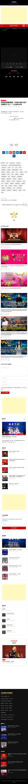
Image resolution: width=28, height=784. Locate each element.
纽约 (2, 185)
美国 (6, 185)
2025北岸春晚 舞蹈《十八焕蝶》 (15, 574)
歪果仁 (13, 181)
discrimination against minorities (15, 165)
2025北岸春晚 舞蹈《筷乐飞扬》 (9, 436)
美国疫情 (3, 187)
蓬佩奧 (20, 190)
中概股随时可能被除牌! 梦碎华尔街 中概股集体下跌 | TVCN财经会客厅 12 (14, 205)
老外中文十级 (19, 187)
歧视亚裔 (3, 178)
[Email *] (14, 524)
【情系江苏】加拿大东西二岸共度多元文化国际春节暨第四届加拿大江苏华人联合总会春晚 (14, 266)
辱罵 (24, 190)
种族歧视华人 (17, 183)
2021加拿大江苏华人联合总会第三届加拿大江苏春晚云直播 (17, 754)
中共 (16, 167)
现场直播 (3, 609)
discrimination (4, 165)
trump (9, 167)
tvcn (3, 106)
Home (2, 28)
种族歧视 (11, 183)
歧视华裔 (14, 178)
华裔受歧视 (3, 174)
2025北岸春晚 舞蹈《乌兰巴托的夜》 (16, 549)
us (12, 167)
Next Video (25, 203)
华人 (17, 172)
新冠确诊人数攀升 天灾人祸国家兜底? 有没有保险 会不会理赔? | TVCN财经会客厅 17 (17, 476)
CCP (7, 162)
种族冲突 (6, 183)
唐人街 (8, 174)
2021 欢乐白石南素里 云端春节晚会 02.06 (16, 467)
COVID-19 (18, 162)
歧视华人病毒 (9, 178)
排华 (12, 174)
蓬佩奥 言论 (15, 190)
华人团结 (21, 172)
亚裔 (20, 167)
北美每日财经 (9, 630)
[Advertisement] (14, 15)
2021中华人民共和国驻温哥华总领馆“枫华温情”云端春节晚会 (17, 460)
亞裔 (21, 169)
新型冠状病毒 (4, 176)
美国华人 (15, 185)
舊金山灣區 (9, 190)
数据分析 (16, 174)
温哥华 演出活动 (10, 624)
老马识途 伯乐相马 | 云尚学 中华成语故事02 (9, 200)
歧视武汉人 (8, 181)
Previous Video (4, 198)
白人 (2, 183)
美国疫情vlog (9, 187)
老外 (14, 187)
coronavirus (12, 162)
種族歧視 (23, 183)
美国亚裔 (10, 185)
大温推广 (8, 619)
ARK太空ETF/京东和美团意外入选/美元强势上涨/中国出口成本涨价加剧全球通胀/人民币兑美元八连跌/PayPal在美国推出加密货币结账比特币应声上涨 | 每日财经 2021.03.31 (14, 310)
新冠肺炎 (21, 174)
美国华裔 (20, 185)
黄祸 (2, 192)
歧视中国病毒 (20, 176)
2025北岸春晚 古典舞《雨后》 (14, 557)
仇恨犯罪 (3, 172)
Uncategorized (7, 28)
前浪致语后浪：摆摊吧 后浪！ (14, 483)
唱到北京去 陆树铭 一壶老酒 (14, 451)
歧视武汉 (3, 181)
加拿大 (13, 172)
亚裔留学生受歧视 (15, 169)
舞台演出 (4, 659)
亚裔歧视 (8, 169)
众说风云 (8, 172)
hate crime (4, 167)
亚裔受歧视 (3, 169)
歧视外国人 (20, 178)
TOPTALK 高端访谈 (10, 613)
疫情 (24, 181)
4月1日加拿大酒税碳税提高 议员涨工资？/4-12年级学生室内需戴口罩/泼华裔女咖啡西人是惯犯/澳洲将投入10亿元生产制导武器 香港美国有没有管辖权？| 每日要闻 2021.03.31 (14, 333)
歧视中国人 (13, 176)
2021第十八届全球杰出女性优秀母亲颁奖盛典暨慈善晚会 (11, 288)
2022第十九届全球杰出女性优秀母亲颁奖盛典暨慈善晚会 (11, 244)
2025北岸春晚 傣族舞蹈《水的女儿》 (16, 565)
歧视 (9, 176)
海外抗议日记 (19, 181)
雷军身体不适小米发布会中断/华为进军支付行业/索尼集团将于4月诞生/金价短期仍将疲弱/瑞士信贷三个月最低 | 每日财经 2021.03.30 (14, 357)
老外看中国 (3, 190)
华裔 (25, 172)
